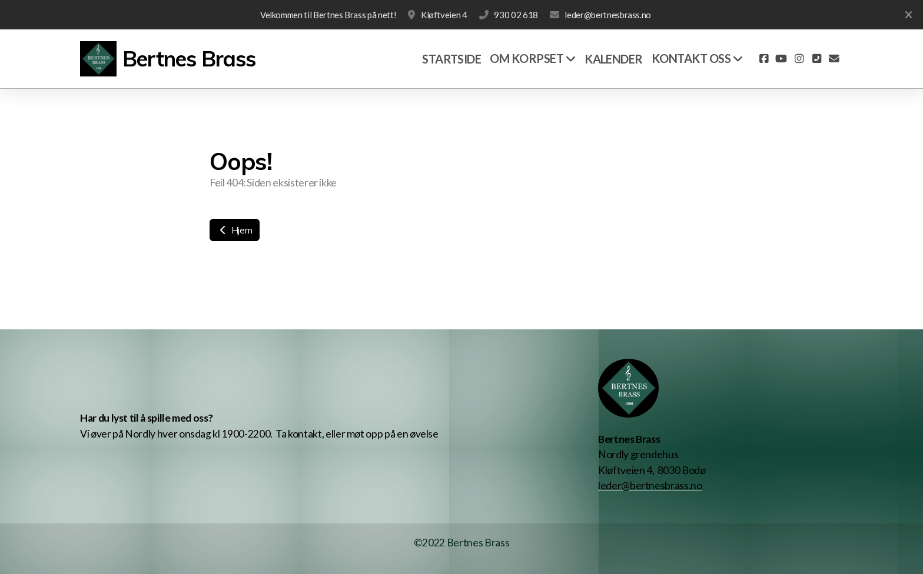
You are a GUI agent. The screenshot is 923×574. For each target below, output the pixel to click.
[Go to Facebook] (763, 59)
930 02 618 (515, 14)
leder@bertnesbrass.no (608, 14)
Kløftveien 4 (444, 14)
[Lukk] (908, 14)
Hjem (234, 230)
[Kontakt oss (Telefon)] (816, 59)
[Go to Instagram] (799, 59)
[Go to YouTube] (781, 59)
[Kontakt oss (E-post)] (834, 59)
